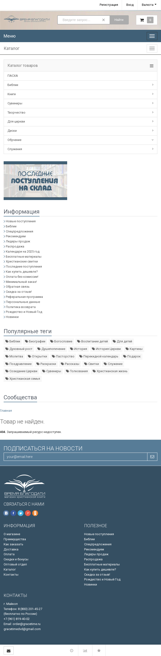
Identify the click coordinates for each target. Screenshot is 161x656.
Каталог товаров (23, 65)
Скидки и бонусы (16, 559)
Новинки (12, 317)
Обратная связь (18, 286)
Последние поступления (24, 266)
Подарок (132, 356)
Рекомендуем (16, 236)
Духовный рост (18, 349)
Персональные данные (23, 302)
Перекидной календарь (98, 356)
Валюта (147, 5)
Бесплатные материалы (23, 256)
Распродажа (15, 246)
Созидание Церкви (21, 371)
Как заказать (13, 544)
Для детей (122, 341)
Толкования (77, 371)
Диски (12, 130)
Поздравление (18, 364)
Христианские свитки (22, 261)
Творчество (16, 112)
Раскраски (46, 364)
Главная (6, 410)
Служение (113, 364)
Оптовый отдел (15, 564)
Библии (13, 85)
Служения (15, 149)
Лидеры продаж (18, 241)
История (78, 349)
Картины (134, 349)
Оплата (9, 554)
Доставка (11, 549)
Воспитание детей (92, 341)
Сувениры (15, 103)
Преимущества (15, 539)
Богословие (61, 341)
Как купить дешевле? (22, 271)
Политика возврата (21, 307)
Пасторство (63, 356)
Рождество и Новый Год (24, 312)
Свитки (91, 364)
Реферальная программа (24, 297)
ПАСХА (13, 75)
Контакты (11, 574)
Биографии (35, 341)
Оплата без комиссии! (22, 276)
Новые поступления (21, 221)
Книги (12, 94)
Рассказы (70, 364)
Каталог (10, 569)
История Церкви (106, 349)
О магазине (12, 534)
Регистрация (109, 5)
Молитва (14, 356)
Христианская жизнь (110, 371)
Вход (130, 5)
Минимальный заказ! (21, 282)
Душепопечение (51, 349)
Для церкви (16, 121)
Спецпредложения (19, 231)
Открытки (37, 356)
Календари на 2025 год (23, 251)
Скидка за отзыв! (19, 291)
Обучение (14, 140)
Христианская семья (22, 378)
